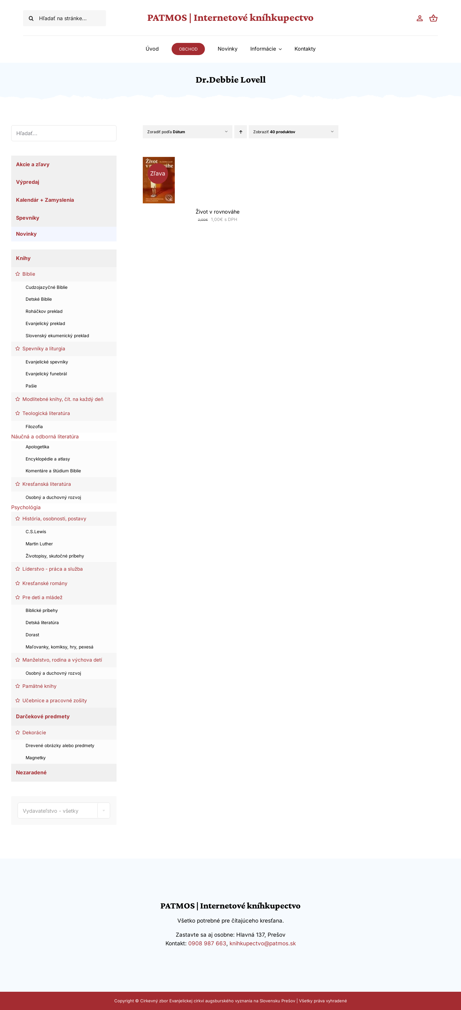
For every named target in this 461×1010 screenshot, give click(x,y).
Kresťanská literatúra (46, 484)
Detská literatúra (42, 622)
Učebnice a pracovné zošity (54, 700)
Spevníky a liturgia (43, 349)
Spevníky (27, 218)
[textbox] (64, 811)
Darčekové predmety (43, 716)
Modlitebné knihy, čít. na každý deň (62, 399)
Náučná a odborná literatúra (45, 436)
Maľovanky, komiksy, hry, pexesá (59, 646)
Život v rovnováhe (217, 211)
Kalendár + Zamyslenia (45, 200)
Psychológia (26, 507)
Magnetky (36, 757)
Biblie (28, 274)
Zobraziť (274, 131)
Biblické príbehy (42, 610)
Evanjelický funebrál (46, 373)
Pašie (31, 385)
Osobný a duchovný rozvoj (53, 497)
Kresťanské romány (45, 583)
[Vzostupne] (240, 131)
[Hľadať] (31, 18)
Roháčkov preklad (44, 311)
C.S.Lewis (36, 531)
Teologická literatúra (46, 413)
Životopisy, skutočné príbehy (55, 555)
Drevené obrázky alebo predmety (60, 745)
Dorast (32, 634)
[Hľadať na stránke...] (64, 18)
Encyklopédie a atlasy (48, 458)
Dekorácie (34, 732)
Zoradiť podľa (166, 131)
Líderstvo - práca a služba (52, 569)
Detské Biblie (39, 299)
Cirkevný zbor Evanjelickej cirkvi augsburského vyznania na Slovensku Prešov (217, 1000)
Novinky (26, 234)
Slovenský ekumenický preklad (57, 335)
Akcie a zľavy (33, 164)
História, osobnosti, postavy (54, 519)
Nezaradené (31, 772)
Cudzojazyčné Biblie (47, 287)
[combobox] (64, 810)
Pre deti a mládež (42, 597)
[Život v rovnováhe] (159, 161)
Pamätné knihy (39, 686)
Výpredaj (27, 182)
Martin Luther (39, 543)
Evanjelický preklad (45, 323)
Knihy (23, 258)
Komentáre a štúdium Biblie (53, 470)
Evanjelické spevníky (47, 361)
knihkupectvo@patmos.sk (263, 943)
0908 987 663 (207, 943)
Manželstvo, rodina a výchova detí (62, 660)
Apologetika (37, 446)
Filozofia (34, 426)
